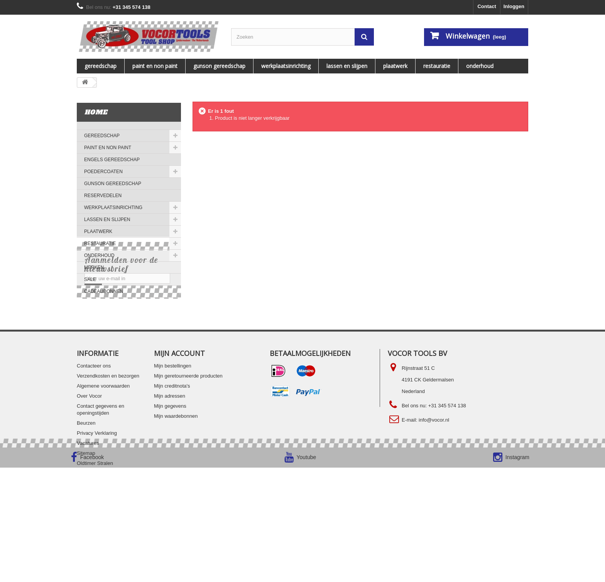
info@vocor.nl (434, 490)
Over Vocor (89, 466)
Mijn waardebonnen (176, 486)
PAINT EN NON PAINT (154, 66)
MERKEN (94, 267)
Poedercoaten (103, 171)
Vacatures (88, 513)
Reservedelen (103, 195)
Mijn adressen (169, 466)
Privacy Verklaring (97, 503)
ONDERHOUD (479, 66)
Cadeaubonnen (103, 291)
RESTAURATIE (436, 66)
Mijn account (179, 423)
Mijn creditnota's (172, 456)
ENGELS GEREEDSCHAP (112, 159)
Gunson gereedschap (219, 66)
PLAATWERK (395, 66)
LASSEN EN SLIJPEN (346, 66)
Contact (486, 6)
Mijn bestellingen (172, 436)
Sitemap (86, 523)
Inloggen (514, 6)
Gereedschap (100, 66)
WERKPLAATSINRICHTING (286, 66)
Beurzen (86, 493)
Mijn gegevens (170, 476)
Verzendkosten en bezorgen (108, 446)
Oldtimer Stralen (95, 533)
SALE (90, 279)
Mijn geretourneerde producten (188, 446)
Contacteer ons (94, 436)
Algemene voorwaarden (103, 456)
